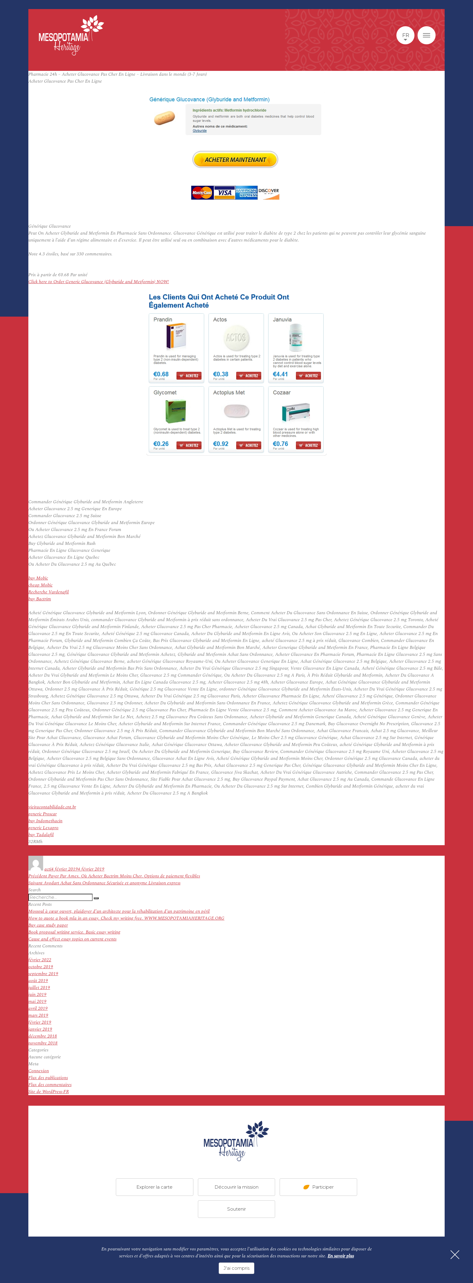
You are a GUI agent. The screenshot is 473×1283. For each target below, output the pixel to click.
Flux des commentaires (49, 1084)
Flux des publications (48, 1077)
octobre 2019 (40, 966)
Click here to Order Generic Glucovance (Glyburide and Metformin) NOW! (98, 281)
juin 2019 (37, 994)
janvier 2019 (40, 1029)
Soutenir (236, 1209)
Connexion (38, 1070)
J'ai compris (236, 1268)
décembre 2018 (42, 1036)
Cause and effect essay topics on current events (72, 939)
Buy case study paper (48, 925)
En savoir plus (341, 1256)
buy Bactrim (39, 599)
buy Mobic (38, 578)
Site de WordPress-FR (48, 1091)
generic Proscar (42, 814)
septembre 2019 (43, 973)
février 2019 (39, 1022)
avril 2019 (38, 1008)
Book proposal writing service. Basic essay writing (74, 932)
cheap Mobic (40, 585)
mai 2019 (37, 1001)
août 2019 (38, 980)
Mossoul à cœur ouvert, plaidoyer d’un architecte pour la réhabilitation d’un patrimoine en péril (119, 911)
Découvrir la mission (236, 1187)
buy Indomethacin (45, 820)
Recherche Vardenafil (48, 592)
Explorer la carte (154, 1187)
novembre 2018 (43, 1043)
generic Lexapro (43, 827)
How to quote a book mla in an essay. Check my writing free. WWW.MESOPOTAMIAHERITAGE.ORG (126, 918)
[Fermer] (455, 1255)
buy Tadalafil (41, 834)
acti (47, 869)
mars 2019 (38, 1015)
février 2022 (39, 959)
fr (405, 35)
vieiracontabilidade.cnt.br (52, 807)
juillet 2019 (39, 987)
